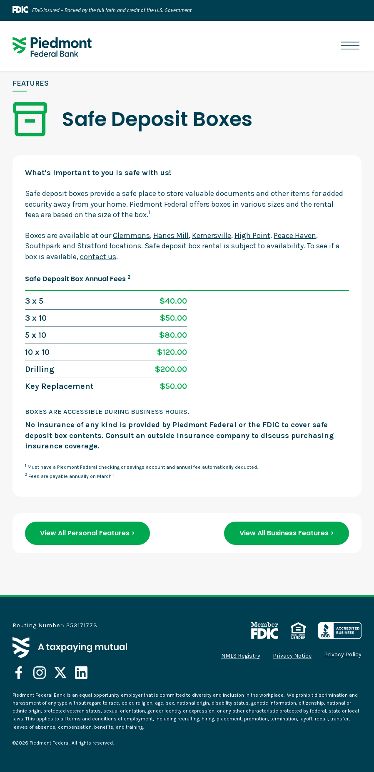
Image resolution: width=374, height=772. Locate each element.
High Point (252, 235)
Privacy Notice (292, 655)
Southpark (43, 245)
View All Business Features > (286, 533)
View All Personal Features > (87, 533)
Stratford (92, 245)
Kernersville (211, 235)
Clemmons (131, 235)
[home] (52, 47)
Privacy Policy (343, 654)
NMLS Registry (240, 655)
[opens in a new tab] (18, 672)
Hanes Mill (171, 235)
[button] (350, 46)
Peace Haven (295, 235)
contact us (98, 256)
